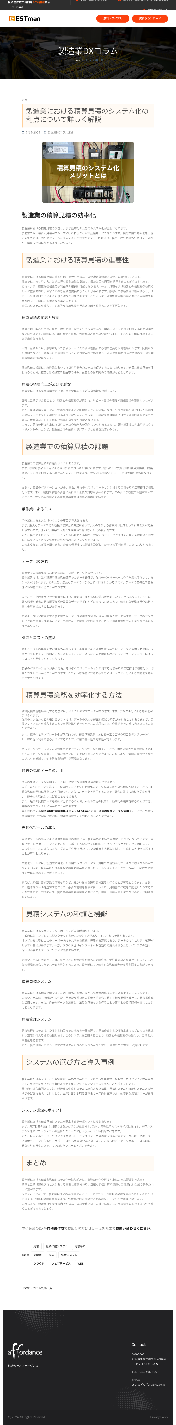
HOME (26, 1288)
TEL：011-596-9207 (145, 1372)
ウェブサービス (61, 1264)
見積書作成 (55, 1228)
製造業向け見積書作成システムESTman (65, 811)
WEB (81, 1264)
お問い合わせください (133, 1228)
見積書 (38, 1255)
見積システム (69, 1255)
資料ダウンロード (150, 19)
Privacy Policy (159, 1417)
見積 (36, 1246)
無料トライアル (112, 19)
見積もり (80, 1246)
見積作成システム (57, 1246)
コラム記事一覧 (93, 60)
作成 (51, 1255)
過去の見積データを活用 (114, 811)
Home (76, 60)
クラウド (39, 1264)
